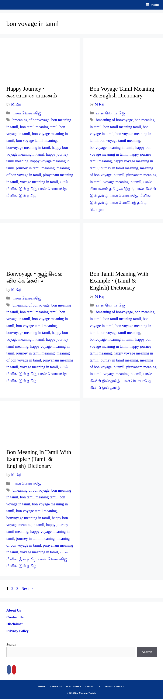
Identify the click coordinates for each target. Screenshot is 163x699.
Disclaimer (14, 624)
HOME (42, 686)
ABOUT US (56, 686)
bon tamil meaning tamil (39, 127)
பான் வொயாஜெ (27, 113)
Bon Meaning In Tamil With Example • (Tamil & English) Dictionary (38, 459)
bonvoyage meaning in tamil (28, 147)
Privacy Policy (17, 631)
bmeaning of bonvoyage (31, 120)
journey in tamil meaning (35, 168)
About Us (13, 610)
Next (27, 588)
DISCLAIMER (73, 686)
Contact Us (15, 617)
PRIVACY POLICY (115, 686)
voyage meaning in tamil (39, 182)
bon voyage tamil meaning (36, 140)
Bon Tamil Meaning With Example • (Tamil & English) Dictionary (119, 281)
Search (11, 645)
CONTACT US (92, 686)
